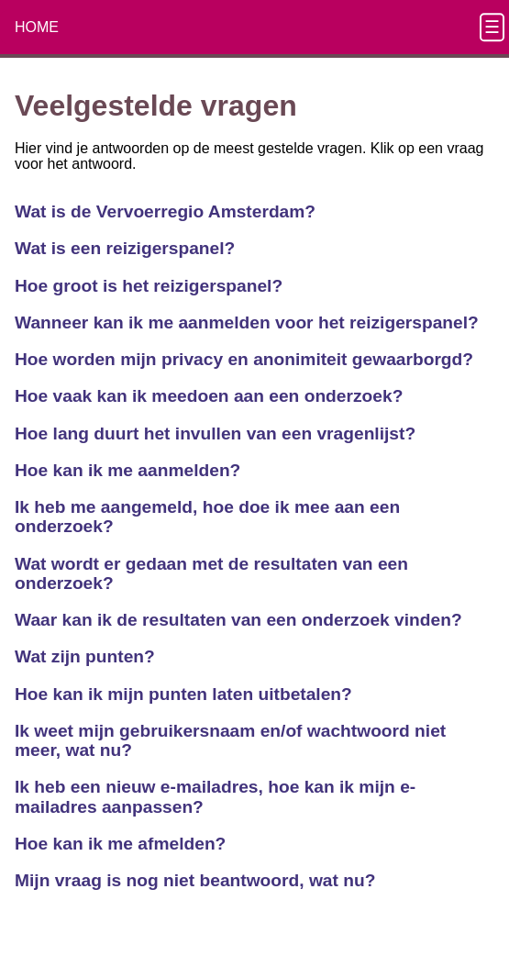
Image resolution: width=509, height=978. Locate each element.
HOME (37, 27)
